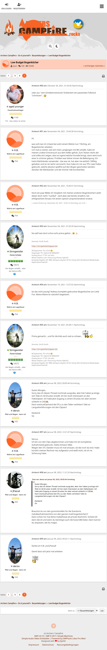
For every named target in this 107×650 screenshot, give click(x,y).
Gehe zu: (71, 611)
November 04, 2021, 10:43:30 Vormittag (57, 131)
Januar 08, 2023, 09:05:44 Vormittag (56, 383)
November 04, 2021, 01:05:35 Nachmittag (58, 226)
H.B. (16, 150)
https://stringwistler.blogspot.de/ (45, 246)
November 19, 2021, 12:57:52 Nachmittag (58, 284)
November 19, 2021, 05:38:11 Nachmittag (58, 325)
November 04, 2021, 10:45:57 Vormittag (57, 186)
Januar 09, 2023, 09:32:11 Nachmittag (56, 538)
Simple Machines (65, 636)
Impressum (34, 644)
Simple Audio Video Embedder (36, 638)
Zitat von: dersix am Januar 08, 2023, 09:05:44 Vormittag (53, 479)
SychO (63, 641)
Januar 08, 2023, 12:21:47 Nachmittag (56, 432)
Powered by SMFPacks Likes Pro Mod (69, 638)
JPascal (16, 491)
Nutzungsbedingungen (68, 644)
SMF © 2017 (51, 636)
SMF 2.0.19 (39, 636)
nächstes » (100, 65)
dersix (16, 410)
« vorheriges (89, 65)
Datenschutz (48, 644)
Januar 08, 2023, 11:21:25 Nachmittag (56, 472)
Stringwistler (16, 251)
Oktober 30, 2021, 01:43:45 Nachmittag (57, 85)
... (12, 76)
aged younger (16, 106)
